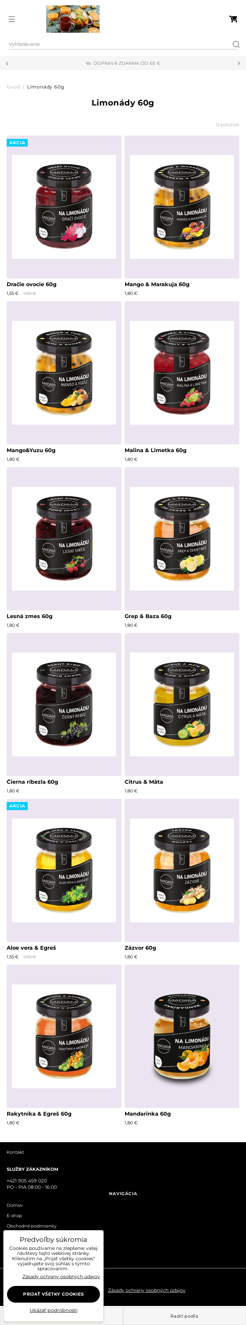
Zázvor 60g (140, 948)
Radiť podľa (184, 1316)
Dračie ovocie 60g (31, 284)
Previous (7, 63)
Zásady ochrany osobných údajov (147, 1290)
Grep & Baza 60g (148, 616)
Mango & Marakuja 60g (157, 284)
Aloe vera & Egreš (31, 948)
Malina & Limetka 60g (156, 450)
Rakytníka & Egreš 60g (39, 1114)
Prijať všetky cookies (53, 1294)
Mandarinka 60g (148, 1114)
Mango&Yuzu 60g (31, 450)
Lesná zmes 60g (29, 616)
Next (239, 63)
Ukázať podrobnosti (54, 1310)
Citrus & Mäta (144, 782)
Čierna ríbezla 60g (32, 782)
